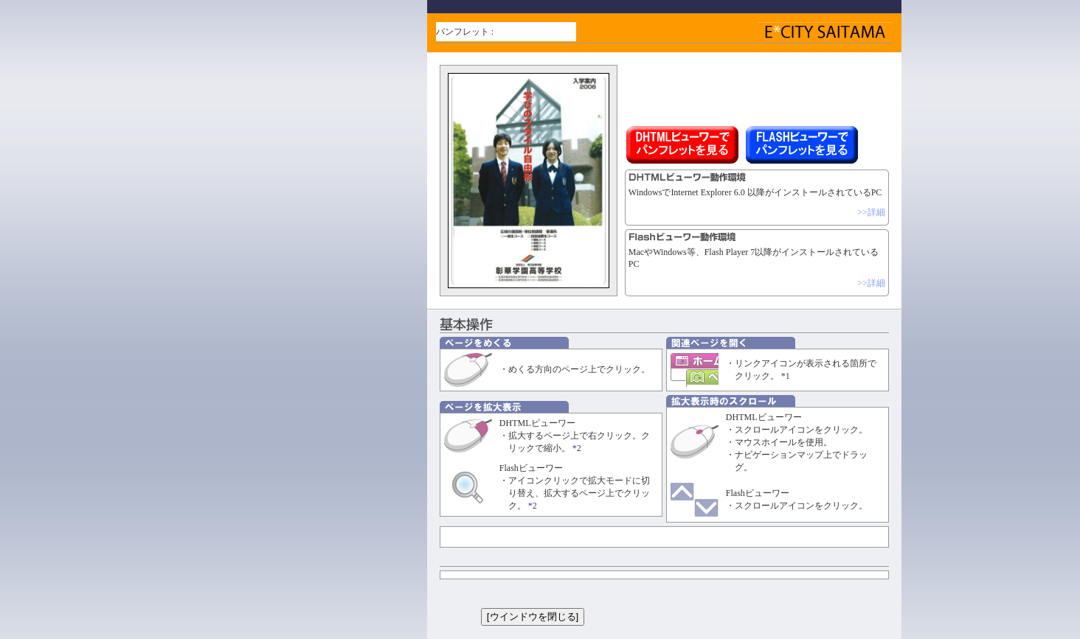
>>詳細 (871, 212)
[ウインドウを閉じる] (532, 616)
